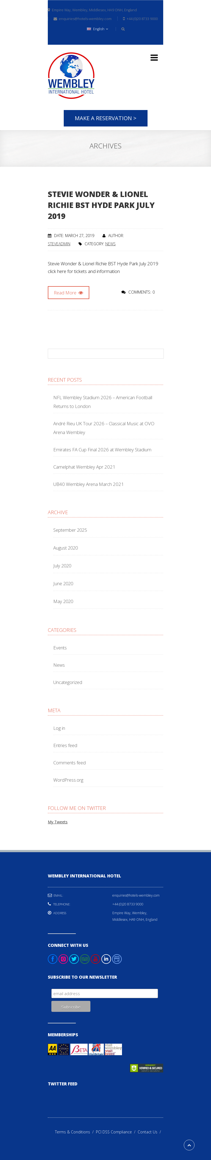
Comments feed (69, 762)
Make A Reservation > (106, 118)
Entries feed (65, 745)
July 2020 (62, 565)
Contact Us (150, 1131)
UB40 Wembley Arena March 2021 (88, 484)
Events (60, 647)
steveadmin (59, 243)
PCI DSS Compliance (117, 1131)
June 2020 (63, 583)
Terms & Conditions (75, 1131)
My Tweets (58, 821)
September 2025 (70, 530)
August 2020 (65, 548)
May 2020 (63, 601)
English (97, 29)
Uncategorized (67, 682)
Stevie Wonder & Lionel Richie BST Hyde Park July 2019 (101, 205)
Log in (59, 728)
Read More (68, 292)
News (110, 243)
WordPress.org (68, 780)
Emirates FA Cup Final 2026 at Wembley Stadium (102, 449)
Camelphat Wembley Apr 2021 (84, 467)
